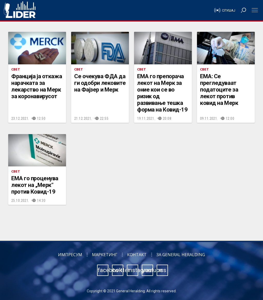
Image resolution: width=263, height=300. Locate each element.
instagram (132, 270)
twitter (117, 270)
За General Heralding (180, 254)
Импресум (70, 254)
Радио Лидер (20, 10)
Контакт (137, 254)
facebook (103, 270)
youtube (147, 270)
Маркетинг (104, 254)
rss (162, 270)
